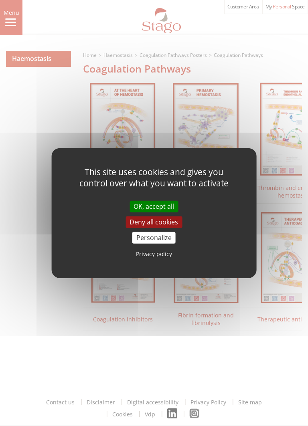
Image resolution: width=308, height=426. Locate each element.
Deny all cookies (154, 221)
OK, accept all (154, 206)
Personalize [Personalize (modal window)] (154, 237)
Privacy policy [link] (154, 254)
